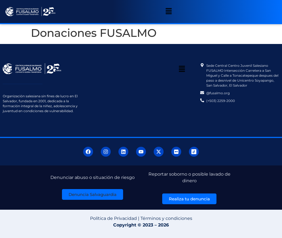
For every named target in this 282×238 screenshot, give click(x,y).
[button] (168, 11)
